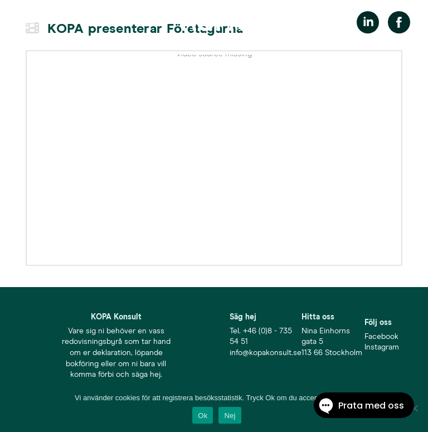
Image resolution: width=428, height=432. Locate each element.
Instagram (381, 347)
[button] (26, 22)
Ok (202, 415)
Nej (229, 415)
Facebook (381, 337)
